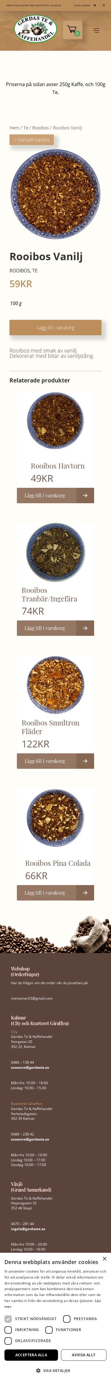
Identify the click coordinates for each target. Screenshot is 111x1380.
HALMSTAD (55, 5)
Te (25, 128)
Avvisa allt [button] (83, 1354)
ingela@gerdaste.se (28, 1228)
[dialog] (55, 1316)
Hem (14, 128)
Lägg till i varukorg (55, 327)
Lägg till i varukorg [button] (45, 495)
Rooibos (40, 128)
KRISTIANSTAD (42, 5)
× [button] (104, 1259)
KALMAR (24, 5)
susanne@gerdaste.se (30, 1067)
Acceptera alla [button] (31, 1354)
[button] (55, 1370)
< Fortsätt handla (31, 139)
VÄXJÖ (32, 5)
